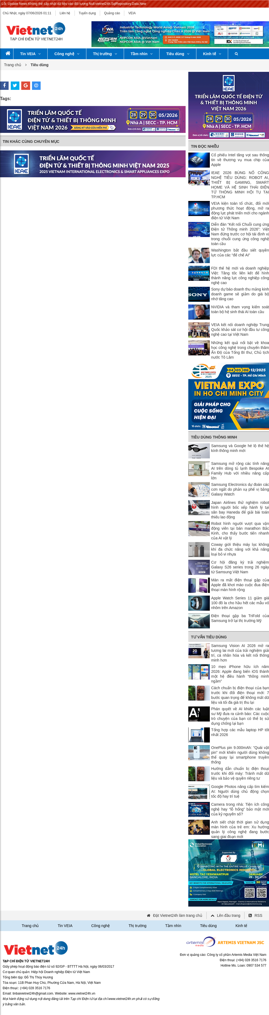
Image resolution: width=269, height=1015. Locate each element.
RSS (258, 915)
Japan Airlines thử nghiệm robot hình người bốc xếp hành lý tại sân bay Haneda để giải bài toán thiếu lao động (240, 509)
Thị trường (105, 54)
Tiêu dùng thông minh (214, 437)
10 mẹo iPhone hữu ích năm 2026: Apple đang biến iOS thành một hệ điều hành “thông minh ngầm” (240, 673)
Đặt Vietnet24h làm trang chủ (177, 915)
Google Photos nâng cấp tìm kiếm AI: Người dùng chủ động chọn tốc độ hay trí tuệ (240, 791)
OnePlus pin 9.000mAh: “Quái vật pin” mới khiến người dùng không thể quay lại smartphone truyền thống (240, 754)
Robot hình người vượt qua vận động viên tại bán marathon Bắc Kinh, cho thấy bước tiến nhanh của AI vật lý (240, 530)
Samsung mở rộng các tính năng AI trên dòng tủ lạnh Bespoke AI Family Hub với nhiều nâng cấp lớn (240, 470)
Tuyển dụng (87, 13)
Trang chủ (12, 65)
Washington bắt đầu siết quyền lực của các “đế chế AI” (240, 252)
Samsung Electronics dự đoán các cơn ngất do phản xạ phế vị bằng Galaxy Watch (240, 489)
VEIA (132, 13)
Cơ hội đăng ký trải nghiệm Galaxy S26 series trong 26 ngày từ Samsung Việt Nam (240, 567)
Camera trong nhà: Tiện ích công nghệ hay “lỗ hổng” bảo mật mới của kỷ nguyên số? (240, 809)
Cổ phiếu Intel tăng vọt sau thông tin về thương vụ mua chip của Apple (240, 160)
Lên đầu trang (228, 915)
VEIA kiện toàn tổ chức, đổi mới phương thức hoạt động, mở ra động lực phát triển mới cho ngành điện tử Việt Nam (240, 210)
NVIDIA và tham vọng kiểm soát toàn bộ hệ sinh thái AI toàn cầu (240, 309)
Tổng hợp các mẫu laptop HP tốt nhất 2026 (240, 732)
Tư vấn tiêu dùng (209, 637)
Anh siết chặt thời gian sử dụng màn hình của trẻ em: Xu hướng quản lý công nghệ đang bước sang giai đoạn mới (240, 829)
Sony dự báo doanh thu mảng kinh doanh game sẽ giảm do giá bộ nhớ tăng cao (240, 294)
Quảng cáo (112, 13)
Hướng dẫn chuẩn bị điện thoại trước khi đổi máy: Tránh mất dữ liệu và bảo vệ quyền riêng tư (240, 773)
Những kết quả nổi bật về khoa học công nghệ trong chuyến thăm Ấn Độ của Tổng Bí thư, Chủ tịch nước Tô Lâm (240, 350)
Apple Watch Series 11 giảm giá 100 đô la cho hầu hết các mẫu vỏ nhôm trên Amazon (240, 603)
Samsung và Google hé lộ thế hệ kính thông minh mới (240, 448)
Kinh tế (212, 54)
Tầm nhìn (142, 54)
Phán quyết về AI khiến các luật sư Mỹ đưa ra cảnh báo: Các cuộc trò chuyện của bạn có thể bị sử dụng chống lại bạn (240, 716)
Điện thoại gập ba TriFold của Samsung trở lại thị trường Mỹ (240, 618)
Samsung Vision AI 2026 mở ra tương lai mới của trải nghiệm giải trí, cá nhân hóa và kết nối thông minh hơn (240, 652)
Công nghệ (66, 54)
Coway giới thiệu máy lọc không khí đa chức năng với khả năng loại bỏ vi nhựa (240, 549)
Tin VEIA (30, 54)
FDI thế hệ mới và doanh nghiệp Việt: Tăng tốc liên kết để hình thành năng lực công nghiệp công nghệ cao (240, 275)
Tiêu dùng (177, 54)
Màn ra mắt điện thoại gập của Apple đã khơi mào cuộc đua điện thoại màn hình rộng (240, 585)
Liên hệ (65, 13)
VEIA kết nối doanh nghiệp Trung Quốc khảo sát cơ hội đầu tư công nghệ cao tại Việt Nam (240, 330)
